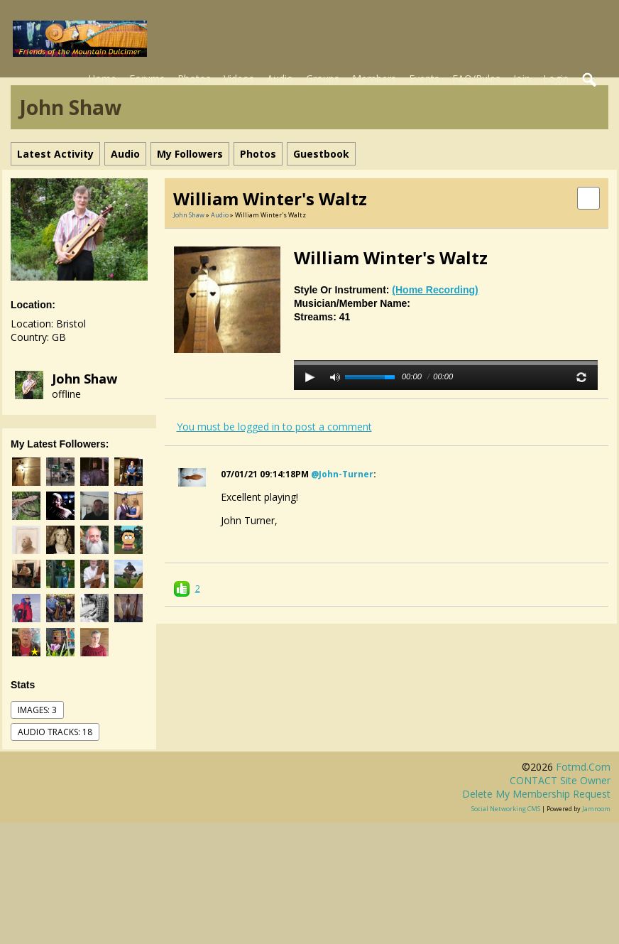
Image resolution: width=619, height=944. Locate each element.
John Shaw (84, 378)
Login (556, 78)
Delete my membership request (536, 794)
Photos (194, 78)
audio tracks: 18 (55, 732)
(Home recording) (435, 289)
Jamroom (596, 808)
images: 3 (37, 710)
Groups (322, 78)
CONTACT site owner (560, 780)
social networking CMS (505, 808)
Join (521, 78)
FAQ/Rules (476, 78)
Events (424, 78)
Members (374, 78)
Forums (147, 78)
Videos (239, 78)
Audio (280, 78)
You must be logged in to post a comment (274, 426)
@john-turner (342, 474)
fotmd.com (583, 767)
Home (102, 78)
